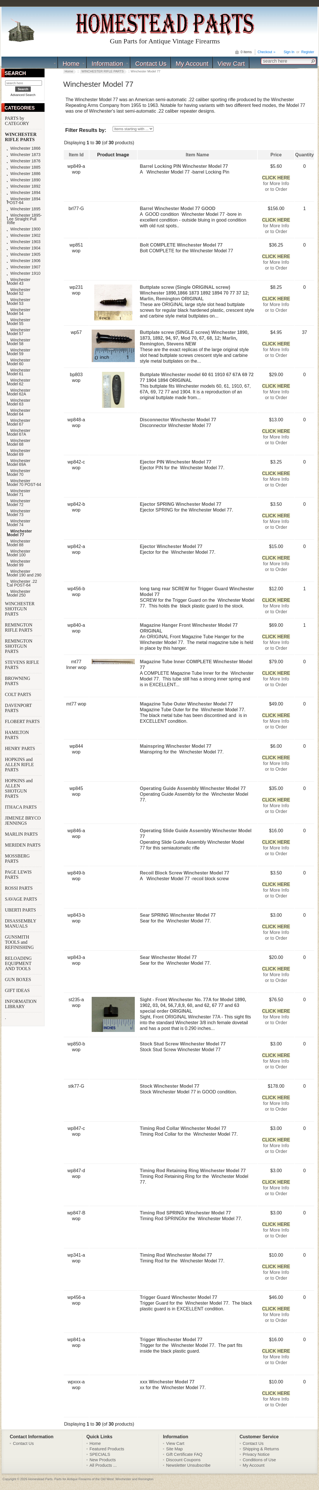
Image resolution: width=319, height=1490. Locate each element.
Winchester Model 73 (18, 513)
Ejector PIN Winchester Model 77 (176, 462)
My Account (192, 63)
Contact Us (150, 63)
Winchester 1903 (24, 242)
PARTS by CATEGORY (17, 121)
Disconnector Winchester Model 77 (178, 419)
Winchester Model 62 (18, 382)
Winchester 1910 (24, 273)
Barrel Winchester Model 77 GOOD (178, 208)
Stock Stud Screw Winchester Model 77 (183, 1043)
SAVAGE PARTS (21, 899)
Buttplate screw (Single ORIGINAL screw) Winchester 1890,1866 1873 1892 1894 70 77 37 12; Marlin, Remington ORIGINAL (194, 293)
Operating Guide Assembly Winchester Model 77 (193, 788)
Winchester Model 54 (18, 312)
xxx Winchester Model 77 (167, 1381)
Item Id (76, 154)
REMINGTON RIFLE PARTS (19, 627)
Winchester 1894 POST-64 (24, 201)
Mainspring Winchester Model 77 (176, 746)
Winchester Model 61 (18, 372)
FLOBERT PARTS (22, 721)
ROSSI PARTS (19, 888)
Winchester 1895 (24, 209)
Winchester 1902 (24, 235)
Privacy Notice (256, 1454)
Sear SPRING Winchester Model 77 (178, 915)
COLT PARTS (18, 694)
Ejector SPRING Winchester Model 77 (180, 504)
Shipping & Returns (261, 1449)
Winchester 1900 (24, 229)
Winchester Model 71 (18, 493)
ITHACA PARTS (21, 807)
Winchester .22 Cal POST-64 (22, 583)
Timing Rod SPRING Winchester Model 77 (185, 1212)
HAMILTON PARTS (17, 735)
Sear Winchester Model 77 (168, 957)
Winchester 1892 (24, 186)
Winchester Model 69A (18, 462)
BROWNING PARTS (17, 681)
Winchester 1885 (24, 167)
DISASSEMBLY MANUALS (20, 923)
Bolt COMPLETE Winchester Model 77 (181, 245)
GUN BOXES (18, 979)
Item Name (197, 154)
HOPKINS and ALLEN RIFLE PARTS (19, 764)
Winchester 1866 (24, 148)
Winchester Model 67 (18, 422)
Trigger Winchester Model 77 (171, 1339)
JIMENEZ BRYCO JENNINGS (23, 821)
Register (307, 52)
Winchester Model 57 (18, 332)
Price (276, 154)
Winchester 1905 (24, 254)
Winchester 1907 (24, 267)
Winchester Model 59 (18, 352)
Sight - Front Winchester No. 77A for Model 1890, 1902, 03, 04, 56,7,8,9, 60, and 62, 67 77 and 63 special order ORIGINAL (193, 1005)
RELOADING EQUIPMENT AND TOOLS (18, 963)
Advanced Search (23, 95)
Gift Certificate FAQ (184, 1454)
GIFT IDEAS (18, 990)
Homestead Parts (40, 1479)
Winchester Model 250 (18, 593)
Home (71, 63)
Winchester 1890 (24, 180)
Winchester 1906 (24, 261)
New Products (103, 1460)
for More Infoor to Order (276, 183)
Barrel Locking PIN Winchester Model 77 (184, 166)
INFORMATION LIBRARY (20, 1004)
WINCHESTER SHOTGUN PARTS (19, 608)
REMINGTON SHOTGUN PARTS (18, 646)
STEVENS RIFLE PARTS (22, 665)
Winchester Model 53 (18, 301)
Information (107, 63)
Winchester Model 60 (18, 362)
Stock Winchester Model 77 (169, 1086)
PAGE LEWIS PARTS (18, 875)
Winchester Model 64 (18, 412)
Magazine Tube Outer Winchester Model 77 (186, 703)
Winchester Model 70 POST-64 (24, 483)
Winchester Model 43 (18, 281)
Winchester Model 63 (18, 402)
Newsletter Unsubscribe (188, 1465)
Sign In (289, 52)
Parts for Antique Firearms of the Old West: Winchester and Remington (103, 1479)
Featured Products (107, 1449)
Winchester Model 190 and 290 (24, 573)
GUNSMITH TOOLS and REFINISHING (20, 942)
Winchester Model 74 (18, 523)
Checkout (264, 52)
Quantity (304, 154)
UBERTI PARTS (21, 910)
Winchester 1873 (24, 155)
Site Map (174, 1449)
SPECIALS (100, 1454)
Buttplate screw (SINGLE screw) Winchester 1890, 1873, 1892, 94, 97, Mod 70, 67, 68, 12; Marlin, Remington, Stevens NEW (194, 338)
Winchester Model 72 (18, 503)
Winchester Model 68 (18, 442)
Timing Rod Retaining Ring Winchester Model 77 (193, 1170)
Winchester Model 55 (18, 322)
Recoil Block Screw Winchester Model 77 (184, 872)
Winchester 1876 (24, 161)
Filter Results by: (85, 130)
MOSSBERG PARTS (17, 858)
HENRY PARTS (20, 748)
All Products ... (103, 1465)
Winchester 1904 (24, 248)
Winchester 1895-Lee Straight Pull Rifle (24, 219)
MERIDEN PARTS (23, 845)
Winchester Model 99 (18, 563)
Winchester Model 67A (18, 432)
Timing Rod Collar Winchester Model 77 (183, 1128)
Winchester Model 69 (18, 452)
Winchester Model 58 (18, 342)
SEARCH (15, 73)
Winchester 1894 (24, 193)
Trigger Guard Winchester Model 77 (178, 1297)
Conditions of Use (259, 1460)
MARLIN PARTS (22, 834)
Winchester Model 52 (18, 291)
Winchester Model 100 (18, 553)
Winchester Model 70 (18, 472)
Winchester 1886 (24, 174)
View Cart (231, 63)
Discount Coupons (183, 1460)
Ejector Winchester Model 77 (171, 546)
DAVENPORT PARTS (18, 708)
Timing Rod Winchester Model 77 (176, 1255)
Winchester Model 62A (18, 392)
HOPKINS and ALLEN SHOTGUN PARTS (18, 788)
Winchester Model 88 (18, 543)
